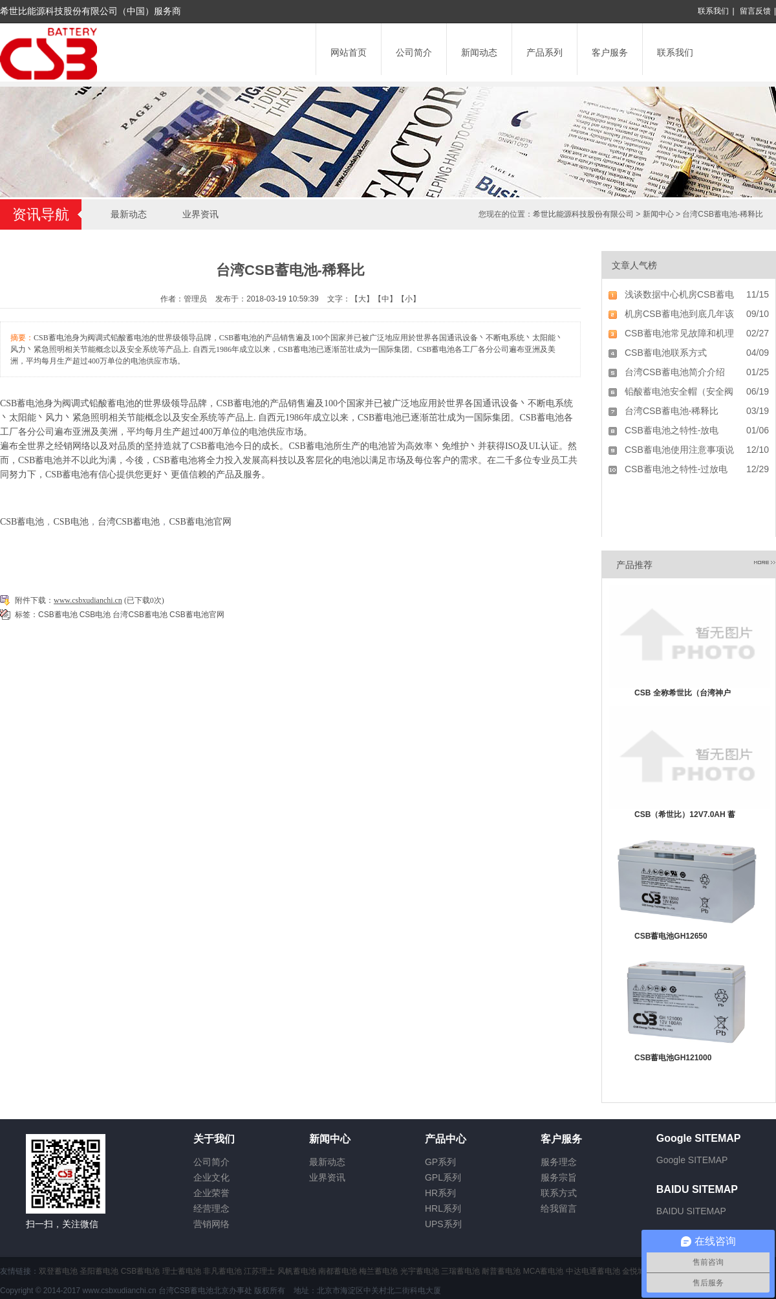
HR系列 (440, 1193)
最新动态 (129, 214)
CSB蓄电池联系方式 (666, 352)
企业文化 (211, 1177)
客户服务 (610, 52)
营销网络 (211, 1224)
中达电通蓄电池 (593, 1271)
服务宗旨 (559, 1177)
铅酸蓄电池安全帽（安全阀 (679, 391)
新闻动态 (479, 52)
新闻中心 (658, 214)
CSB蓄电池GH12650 (670, 936)
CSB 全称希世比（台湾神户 (682, 692)
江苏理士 (259, 1271)
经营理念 (211, 1208)
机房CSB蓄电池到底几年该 (679, 314)
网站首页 (348, 52)
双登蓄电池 (58, 1271)
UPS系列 (443, 1224)
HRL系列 (443, 1208)
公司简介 (414, 52)
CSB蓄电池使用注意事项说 (679, 449)
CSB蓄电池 (22, 403)
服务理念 (559, 1162)
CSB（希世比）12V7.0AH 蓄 (684, 814)
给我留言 (559, 1208)
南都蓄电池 (337, 1271)
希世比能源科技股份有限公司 (583, 214)
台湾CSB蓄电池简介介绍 (675, 372)
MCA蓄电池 (543, 1271)
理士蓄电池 (181, 1271)
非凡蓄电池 (222, 1271)
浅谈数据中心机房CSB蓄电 (679, 294)
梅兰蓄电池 (378, 1271)
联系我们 (713, 11)
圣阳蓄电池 (99, 1271)
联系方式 (559, 1193)
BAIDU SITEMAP (691, 1211)
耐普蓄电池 (501, 1271)
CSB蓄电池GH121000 (672, 1057)
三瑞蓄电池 (460, 1271)
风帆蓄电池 (296, 1271)
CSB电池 (70, 522)
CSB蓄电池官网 (200, 522)
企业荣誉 (211, 1193)
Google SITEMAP (692, 1160)
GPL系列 (443, 1177)
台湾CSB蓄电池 (129, 522)
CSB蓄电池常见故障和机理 (679, 333)
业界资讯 (200, 214)
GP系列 (440, 1162)
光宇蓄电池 (419, 1271)
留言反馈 (755, 11)
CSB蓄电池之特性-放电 (671, 430)
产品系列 (544, 52)
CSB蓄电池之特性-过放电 (676, 469)
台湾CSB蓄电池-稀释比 (671, 411)
